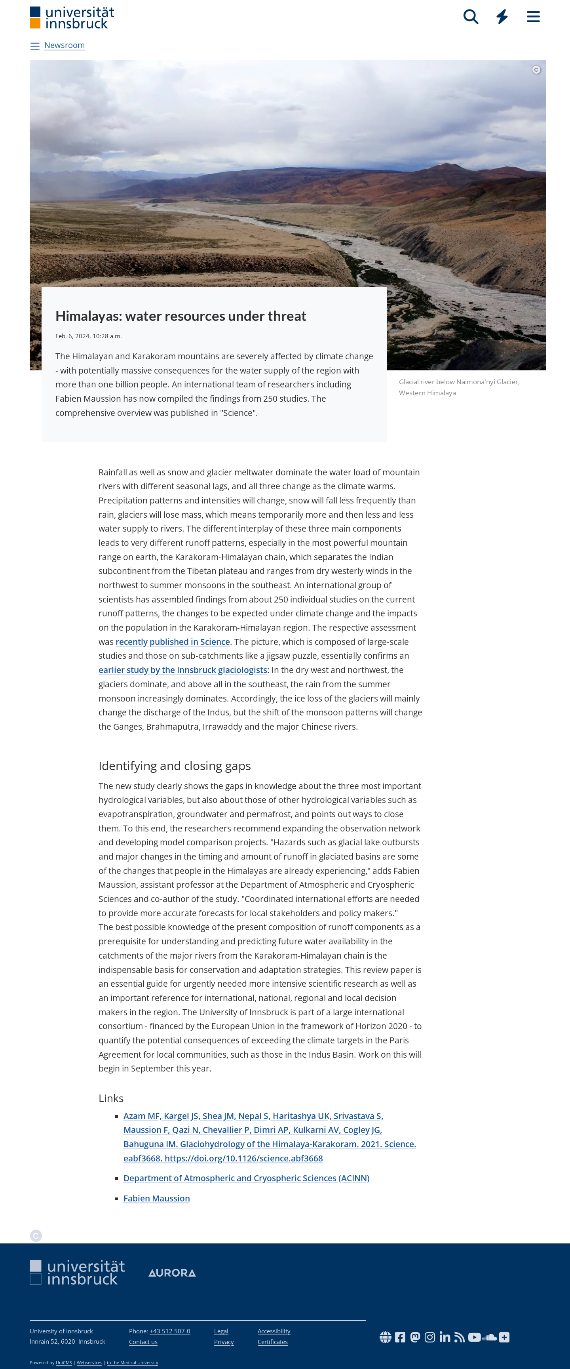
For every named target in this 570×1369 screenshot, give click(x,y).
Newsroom (64, 45)
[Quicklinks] (502, 17)
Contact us (143, 1342)
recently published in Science (173, 641)
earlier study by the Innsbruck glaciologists (183, 669)
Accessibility (274, 1331)
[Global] (502, 17)
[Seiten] (533, 17)
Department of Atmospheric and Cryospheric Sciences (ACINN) (247, 1178)
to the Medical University (132, 1362)
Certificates (273, 1342)
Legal (221, 1331)
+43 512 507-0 (170, 1331)
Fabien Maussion (157, 1198)
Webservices (89, 1362)
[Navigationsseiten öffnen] (35, 46)
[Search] (470, 17)
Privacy (224, 1342)
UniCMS (64, 1362)
